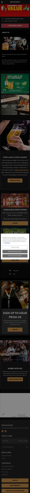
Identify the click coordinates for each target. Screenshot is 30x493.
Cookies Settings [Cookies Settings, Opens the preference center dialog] (15, 247)
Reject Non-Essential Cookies (15, 251)
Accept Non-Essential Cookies (15, 255)
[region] (15, 246)
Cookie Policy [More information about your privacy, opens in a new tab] (7, 242)
